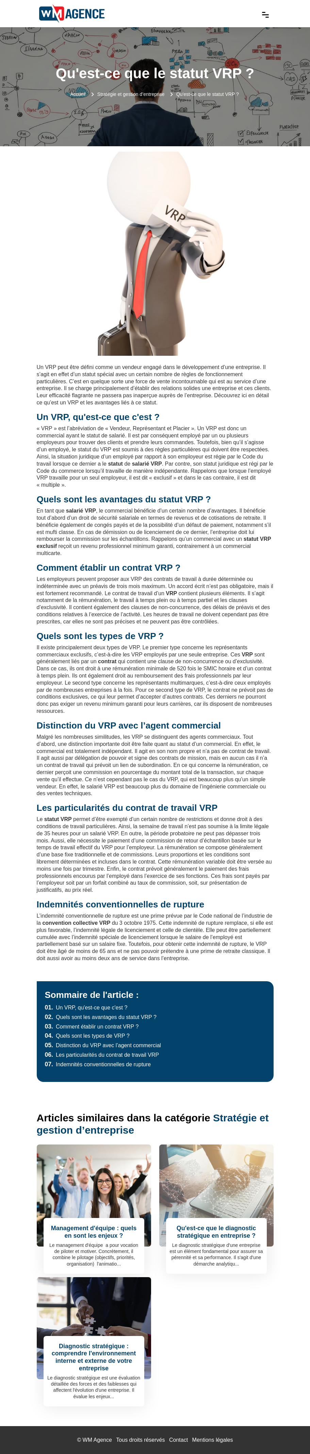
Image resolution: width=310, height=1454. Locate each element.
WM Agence (97, 1440)
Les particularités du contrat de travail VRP (102, 1055)
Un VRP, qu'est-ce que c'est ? (86, 1007)
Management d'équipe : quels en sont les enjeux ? (93, 1232)
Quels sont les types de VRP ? (87, 1036)
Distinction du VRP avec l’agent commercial (103, 1045)
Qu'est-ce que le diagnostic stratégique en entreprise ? (216, 1232)
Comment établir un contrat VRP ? (92, 1027)
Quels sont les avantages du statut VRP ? (101, 1017)
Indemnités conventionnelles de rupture (98, 1064)
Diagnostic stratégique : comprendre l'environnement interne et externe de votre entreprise (94, 1357)
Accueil (77, 94)
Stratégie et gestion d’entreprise (131, 94)
